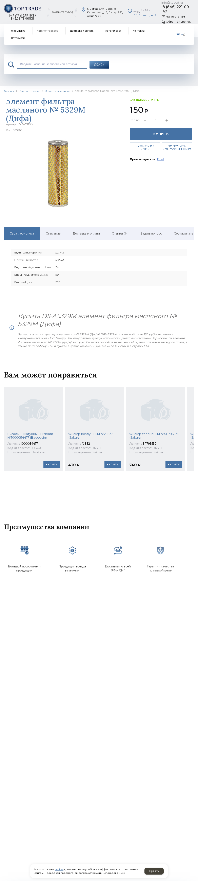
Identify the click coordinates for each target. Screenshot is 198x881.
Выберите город (62, 12)
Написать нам (175, 16)
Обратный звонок (178, 21)
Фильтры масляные (57, 91)
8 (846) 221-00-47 (176, 9)
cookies (59, 869)
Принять (154, 871)
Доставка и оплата (86, 233)
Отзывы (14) (120, 233)
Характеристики (22, 233)
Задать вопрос (151, 233)
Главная (9, 91)
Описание (53, 233)
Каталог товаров (29, 91)
